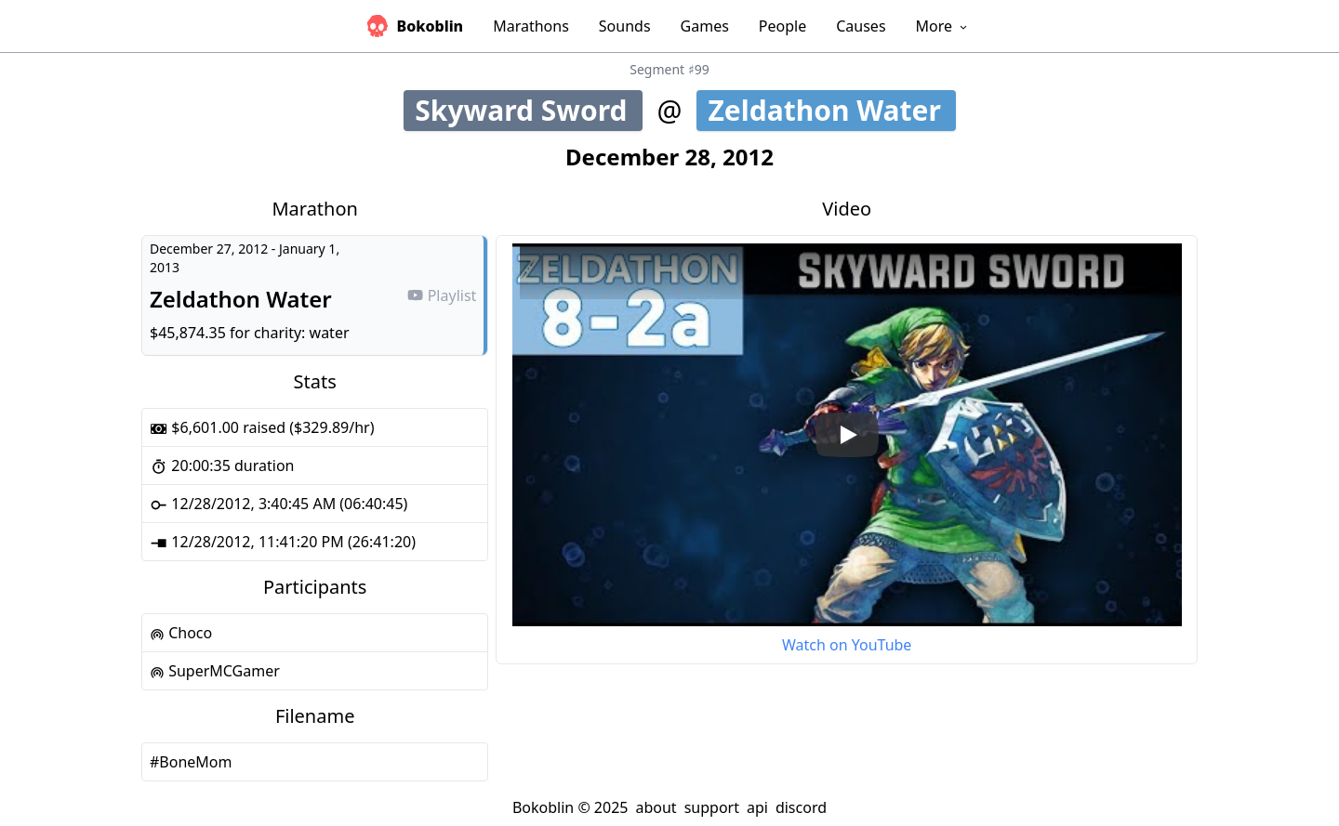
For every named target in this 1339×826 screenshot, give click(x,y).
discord (801, 807)
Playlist (441, 295)
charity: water (302, 332)
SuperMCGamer (215, 671)
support (711, 807)
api (757, 807)
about (655, 807)
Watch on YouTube (846, 645)
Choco (181, 633)
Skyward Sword (528, 110)
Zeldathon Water (830, 110)
